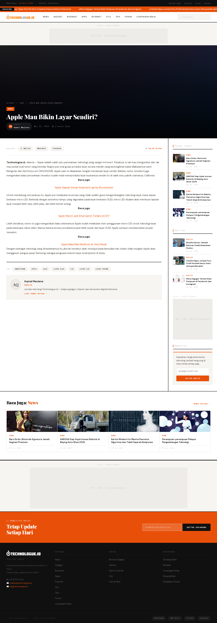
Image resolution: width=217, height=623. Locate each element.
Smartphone (20, 269)
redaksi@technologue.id (20, 583)
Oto (108, 16)
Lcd (72, 269)
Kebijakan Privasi (171, 581)
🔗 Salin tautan (153, 148)
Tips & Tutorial (116, 570)
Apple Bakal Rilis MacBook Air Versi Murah (84, 244)
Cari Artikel (114, 581)
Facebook (57, 148)
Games (112, 565)
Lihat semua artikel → (35, 293)
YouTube (190, 618)
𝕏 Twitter (25, 148)
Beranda (10, 103)
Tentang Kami (174, 3)
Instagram (159, 618)
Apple (34, 269)
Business (72, 16)
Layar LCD (84, 269)
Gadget (58, 16)
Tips (118, 16)
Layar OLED (58, 269)
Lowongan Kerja (146, 16)
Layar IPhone (102, 269)
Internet (97, 16)
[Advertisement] (108, 77)
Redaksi (188, 3)
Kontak (207, 3)
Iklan (198, 3)
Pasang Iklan (169, 576)
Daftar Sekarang (196, 527)
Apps (84, 16)
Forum (128, 16)
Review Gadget (116, 559)
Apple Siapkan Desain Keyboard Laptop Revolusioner (84, 187)
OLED (45, 269)
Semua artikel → (202, 404)
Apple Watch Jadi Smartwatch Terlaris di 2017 (84, 216)
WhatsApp (41, 148)
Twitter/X (175, 618)
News (46, 16)
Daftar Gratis (192, 378)
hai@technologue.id (18, 586)
